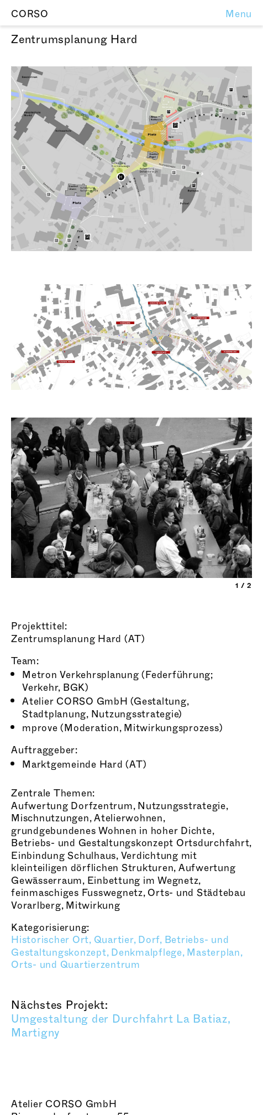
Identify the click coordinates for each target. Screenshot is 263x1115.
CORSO (30, 14)
